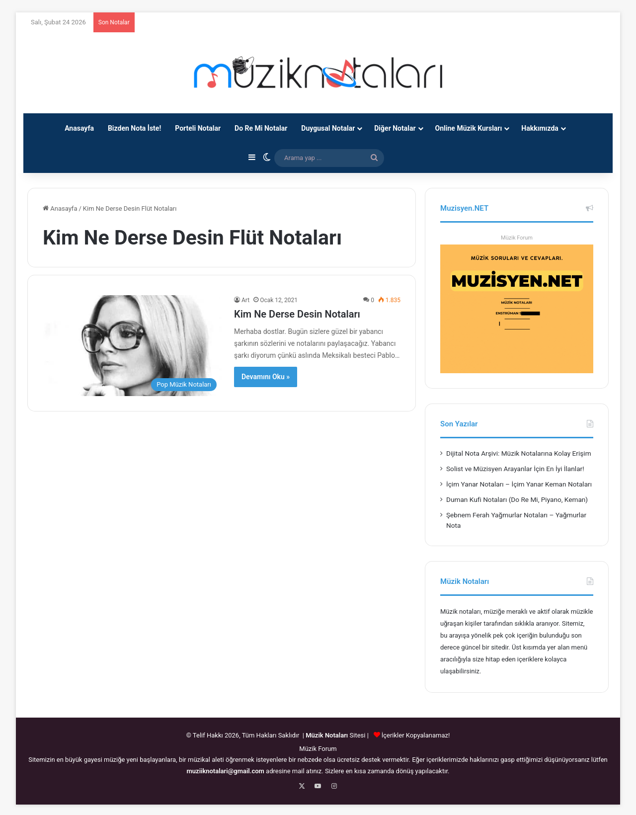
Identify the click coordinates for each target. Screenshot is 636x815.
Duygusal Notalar (328, 128)
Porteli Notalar (198, 128)
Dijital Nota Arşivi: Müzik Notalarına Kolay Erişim (518, 453)
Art (245, 300)
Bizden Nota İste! (134, 128)
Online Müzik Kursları (468, 128)
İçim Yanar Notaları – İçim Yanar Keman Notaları (519, 484)
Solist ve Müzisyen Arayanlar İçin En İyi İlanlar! (515, 469)
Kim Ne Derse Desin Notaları (297, 314)
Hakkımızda (539, 128)
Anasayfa (79, 128)
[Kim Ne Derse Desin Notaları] (132, 345)
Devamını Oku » (265, 377)
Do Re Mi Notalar (261, 128)
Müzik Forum (517, 238)
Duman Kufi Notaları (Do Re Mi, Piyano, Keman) (517, 499)
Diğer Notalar (394, 128)
